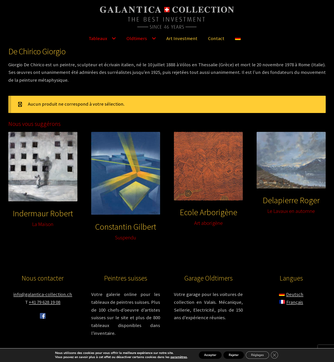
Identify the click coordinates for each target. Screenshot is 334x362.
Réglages (260, 355)
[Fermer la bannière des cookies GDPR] (280, 355)
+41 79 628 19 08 (44, 302)
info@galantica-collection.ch (42, 294)
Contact (216, 38)
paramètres (172, 357)
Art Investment (181, 38)
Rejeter (233, 355)
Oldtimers (136, 38)
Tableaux (98, 38)
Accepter (205, 355)
